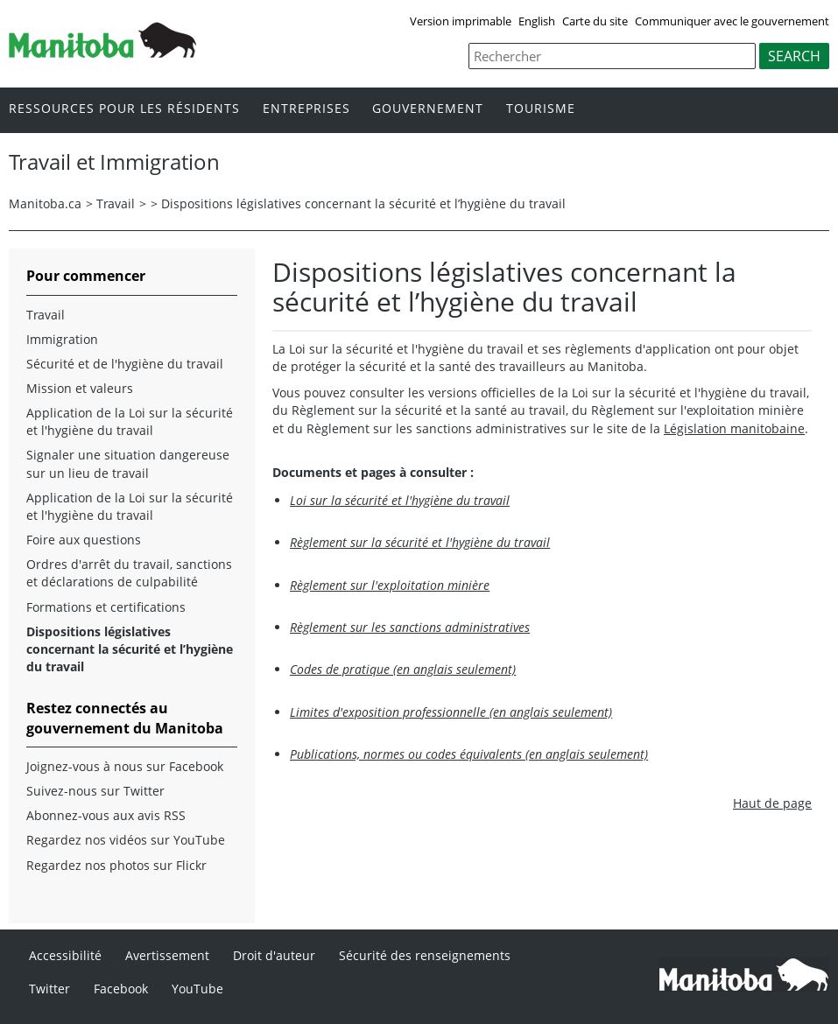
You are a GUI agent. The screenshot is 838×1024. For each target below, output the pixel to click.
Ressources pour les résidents (124, 109)
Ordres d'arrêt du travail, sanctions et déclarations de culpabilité (129, 573)
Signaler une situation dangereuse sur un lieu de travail (127, 463)
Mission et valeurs (79, 388)
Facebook (121, 988)
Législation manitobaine (734, 428)
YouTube (197, 988)
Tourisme (540, 109)
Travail (115, 203)
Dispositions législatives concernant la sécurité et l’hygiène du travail (363, 203)
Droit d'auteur (274, 955)
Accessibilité (65, 955)
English (536, 21)
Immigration (62, 339)
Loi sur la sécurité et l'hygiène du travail (400, 500)
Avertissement (167, 955)
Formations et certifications (106, 607)
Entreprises (306, 109)
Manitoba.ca (45, 203)
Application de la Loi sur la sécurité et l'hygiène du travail (129, 421)
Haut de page (772, 803)
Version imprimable (460, 21)
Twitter (49, 988)
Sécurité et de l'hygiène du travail (124, 363)
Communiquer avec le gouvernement (732, 21)
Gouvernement (427, 109)
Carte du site (595, 21)
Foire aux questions (83, 539)
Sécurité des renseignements (425, 955)
